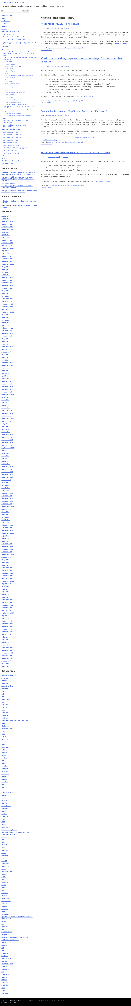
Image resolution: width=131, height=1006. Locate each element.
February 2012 (7, 493)
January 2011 (6, 528)
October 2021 (6, 310)
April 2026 (5, 216)
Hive (3, 819)
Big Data (5, 705)
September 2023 (7, 264)
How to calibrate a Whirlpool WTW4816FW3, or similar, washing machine (19, 191)
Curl (3, 745)
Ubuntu (4, 961)
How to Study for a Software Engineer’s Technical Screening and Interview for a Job (20, 53)
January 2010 (6, 544)
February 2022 (7, 299)
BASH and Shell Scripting (13, 66)
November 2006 (7, 627)
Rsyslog (4, 914)
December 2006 (7, 624)
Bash (3, 702)
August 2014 (6, 421)
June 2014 (5, 427)
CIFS (3, 734)
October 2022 (6, 288)
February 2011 (7, 525)
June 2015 (5, 400)
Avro (3, 692)
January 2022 (6, 302)
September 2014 (7, 419)
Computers (5, 739)
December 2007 (7, 605)
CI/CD (3, 731)
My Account (5, 21)
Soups (3, 943)
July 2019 (5, 339)
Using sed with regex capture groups (18, 202)
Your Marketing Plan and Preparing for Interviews (20, 110)
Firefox (81, 133)
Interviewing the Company (13, 113)
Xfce (3, 991)
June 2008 (5, 589)
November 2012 (7, 475)
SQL (2, 948)
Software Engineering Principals (15, 87)
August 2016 (6, 368)
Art (2, 156)
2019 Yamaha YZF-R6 (11, 150)
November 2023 (7, 262)
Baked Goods (6, 699)
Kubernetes (5, 850)
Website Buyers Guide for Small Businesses (16, 122)
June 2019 (5, 341)
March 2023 (5, 275)
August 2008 (6, 584)
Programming (6, 901)
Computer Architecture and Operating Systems (19, 75)
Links (5, 118)
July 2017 (5, 355)
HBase (3, 811)
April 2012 (5, 488)
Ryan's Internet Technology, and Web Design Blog (66, 48)
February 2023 (7, 278)
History (4, 817)
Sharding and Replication (12, 99)
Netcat (4, 880)
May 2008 (5, 592)
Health (4, 814)
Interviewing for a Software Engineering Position (19, 107)
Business (5, 718)
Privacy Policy (7, 164)
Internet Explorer (9, 830)
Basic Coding (9, 68)
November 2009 (7, 549)
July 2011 (5, 512)
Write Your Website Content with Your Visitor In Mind (75, 152)
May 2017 (5, 360)
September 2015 (7, 395)
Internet (5, 827)
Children (5, 726)
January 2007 (6, 621)
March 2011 (5, 523)
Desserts (5, 755)
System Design (9, 91)
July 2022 (5, 291)
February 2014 (7, 435)
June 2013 (5, 456)
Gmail (3, 795)
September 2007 (7, 613)
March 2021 (5, 325)
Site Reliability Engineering (13, 102)
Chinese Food (6, 729)
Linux (6, 79)
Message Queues (10, 96)
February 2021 (7, 328)
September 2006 (7, 632)
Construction (6, 742)
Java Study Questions (11, 71)
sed (2, 924)
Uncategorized (7, 964)
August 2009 (6, 557)
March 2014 (5, 432)
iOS (2, 840)
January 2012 (6, 496)
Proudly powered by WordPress (14, 1000)
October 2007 (6, 611)
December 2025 (7, 227)
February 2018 (7, 347)
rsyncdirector (9, 34)
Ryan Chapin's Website (12, 2)
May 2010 (5, 536)
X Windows (5, 985)
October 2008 (6, 579)
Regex (6, 85)
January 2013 (6, 469)
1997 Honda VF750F (10, 143)
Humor (3, 825)
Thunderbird (6, 959)
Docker (4, 763)
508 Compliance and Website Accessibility (14, 126)
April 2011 (5, 520)
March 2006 (5, 645)
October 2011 (6, 504)
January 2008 (6, 602)
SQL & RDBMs (8, 89)
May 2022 (5, 296)
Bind (3, 710)
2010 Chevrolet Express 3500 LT (16, 138)
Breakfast (5, 715)
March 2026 (5, 219)
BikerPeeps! (6, 47)
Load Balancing (10, 94)
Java (3, 842)
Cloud (3, 737)
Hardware (5, 809)
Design (4, 753)
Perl (3, 888)
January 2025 (6, 240)
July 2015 (5, 397)
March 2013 (5, 464)
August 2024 (6, 251)
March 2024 (5, 254)
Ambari (4, 681)
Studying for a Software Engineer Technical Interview (20, 58)
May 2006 (5, 640)
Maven (3, 869)
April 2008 (5, 595)
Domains (4, 766)
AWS (2, 697)
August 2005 (6, 661)
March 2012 (5, 491)
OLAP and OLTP (9, 97)
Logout (5, 24)
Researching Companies (12, 112)
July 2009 (5, 560)
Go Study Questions (11, 70)
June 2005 (5, 666)
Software (5, 935)
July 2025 (5, 232)
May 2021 (5, 320)
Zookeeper (5, 993)
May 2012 (5, 485)
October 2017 (6, 350)
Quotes (4, 906)
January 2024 (6, 256)
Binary (7, 73)
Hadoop (4, 803)
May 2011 (5, 517)
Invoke (4, 837)
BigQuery (5, 707)
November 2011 (7, 501)
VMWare (4, 977)
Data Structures (10, 77)
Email (3, 777)
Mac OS (4, 861)
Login (3, 18)
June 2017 (5, 357)
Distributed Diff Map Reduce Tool (17, 40)
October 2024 (6, 246)
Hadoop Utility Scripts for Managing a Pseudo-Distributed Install (19, 43)
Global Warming (7, 793)
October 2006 (6, 629)
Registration (6, 16)
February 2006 (7, 648)
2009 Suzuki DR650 (10, 140)
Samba (3, 921)
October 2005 (6, 656)
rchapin (66, 28)
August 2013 (6, 451)
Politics (5, 896)
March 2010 (5, 541)
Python (4, 904)
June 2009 (5, 563)
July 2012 (5, 483)
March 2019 (5, 344)
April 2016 (5, 376)
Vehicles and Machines (10, 130)
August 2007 (6, 616)
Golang (4, 801)
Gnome (3, 798)
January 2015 (6, 411)
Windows (4, 983)
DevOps (4, 758)
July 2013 (5, 453)
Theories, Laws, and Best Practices (16, 104)
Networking (8, 81)
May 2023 (5, 272)
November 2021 (7, 307)
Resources (5, 49)
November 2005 (7, 653)
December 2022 (7, 283)
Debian (4, 750)
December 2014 (7, 413)
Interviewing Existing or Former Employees (18, 115)
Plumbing (5, 893)
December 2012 (7, 472)
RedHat (4, 912)
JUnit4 (4, 845)
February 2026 (7, 222)
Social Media (6, 932)
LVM (2, 858)
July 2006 (5, 637)
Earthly (4, 769)
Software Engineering (10, 940)
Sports (4, 945)
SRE (2, 951)
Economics (5, 774)
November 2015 (7, 389)
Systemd (4, 953)
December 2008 (7, 573)
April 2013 (5, 461)
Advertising (6, 678)
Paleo (3, 885)
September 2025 (7, 230)
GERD (3, 787)
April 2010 (5, 539)
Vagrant (4, 967)
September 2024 (7, 248)
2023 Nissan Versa (10, 132)
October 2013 (6, 445)
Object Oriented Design (12, 83)
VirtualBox (5, 975)
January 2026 (6, 224)
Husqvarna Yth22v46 (11, 153)
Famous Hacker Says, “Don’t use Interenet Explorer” (74, 111)
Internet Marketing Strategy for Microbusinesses (66, 186)
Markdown (5, 864)
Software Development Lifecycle (14, 937)
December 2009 (7, 547)
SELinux (4, 927)
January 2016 (6, 384)
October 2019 (6, 336)
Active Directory (8, 676)
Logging (4, 856)
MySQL (3, 877)
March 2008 (5, 597)
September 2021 (7, 312)
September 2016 (7, 365)
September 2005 (7, 658)
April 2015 (5, 405)
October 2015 (6, 392)
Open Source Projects (10, 32)
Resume (4, 29)
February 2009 (7, 568)
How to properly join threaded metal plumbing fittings (16, 187)
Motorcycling (6, 872)
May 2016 (5, 373)
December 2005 (7, 650)
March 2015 (5, 408)
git (2, 790)
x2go (3, 988)
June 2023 (5, 270)
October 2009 (6, 552)
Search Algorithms (10, 64)
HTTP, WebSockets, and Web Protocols (15, 92)
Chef (3, 724)
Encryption (5, 779)
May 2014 (5, 429)
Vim (2, 972)
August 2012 (6, 480)
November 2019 (7, 333)
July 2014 (5, 424)
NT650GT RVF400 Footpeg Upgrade (15, 148)
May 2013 (5, 459)
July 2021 (5, 315)
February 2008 (7, 600)
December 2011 (7, 499)
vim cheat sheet (8, 183)
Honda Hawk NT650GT (11, 146)
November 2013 (7, 443)
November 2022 (7, 286)
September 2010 (7, 533)
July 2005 (5, 664)
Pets (3, 890)
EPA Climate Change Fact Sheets (14, 161)
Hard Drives (6, 806)
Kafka (3, 848)
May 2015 (5, 403)
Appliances (5, 689)
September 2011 (7, 507)
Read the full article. (85, 138)
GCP (2, 785)
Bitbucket (5, 713)
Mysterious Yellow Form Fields (60, 23)
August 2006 (6, 634)
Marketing (5, 866)
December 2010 (7, 531)
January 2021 (6, 331)
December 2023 (7, 259)
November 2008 (7, 576)
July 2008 (5, 587)
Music (3, 158)
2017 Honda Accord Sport (13, 135)
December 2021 (7, 304)
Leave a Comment (46, 50)
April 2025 (5, 235)
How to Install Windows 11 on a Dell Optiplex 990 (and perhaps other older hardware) (17, 179)
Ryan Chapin (59, 1000)
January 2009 (6, 571)
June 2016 (5, 371)
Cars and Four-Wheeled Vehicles (14, 721)
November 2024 (7, 243)
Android (4, 684)
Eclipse (4, 771)
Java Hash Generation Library (15, 37)
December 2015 (7, 387)
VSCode (4, 980)
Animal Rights (7, 686)
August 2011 (6, 509)
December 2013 (7, 440)
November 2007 (7, 608)
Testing (4, 956)
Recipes (4, 909)
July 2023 (5, 267)
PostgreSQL (5, 898)
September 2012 (7, 477)
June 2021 (5, 318)
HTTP (3, 822)
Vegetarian (5, 969)
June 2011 (5, 515)
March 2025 (5, 238)
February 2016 (7, 381)
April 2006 (5, 642)
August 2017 (6, 352)
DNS (2, 761)
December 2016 (7, 363)
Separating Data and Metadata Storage (16, 100)
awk (2, 694)
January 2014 (6, 437)
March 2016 (5, 379)
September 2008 (7, 581)
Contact (4, 26)
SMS (2, 929)
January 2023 (6, 280)
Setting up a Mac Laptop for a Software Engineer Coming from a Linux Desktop (18, 174)
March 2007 (5, 619)
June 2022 (5, 294)
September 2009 (7, 555)
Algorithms (8, 61)
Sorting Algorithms (11, 63)
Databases (5, 747)
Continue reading (122, 44)
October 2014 (6, 416)
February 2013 (7, 467)
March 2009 (5, 565)
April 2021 (5, 323)
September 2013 (7, 448)
